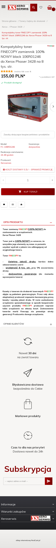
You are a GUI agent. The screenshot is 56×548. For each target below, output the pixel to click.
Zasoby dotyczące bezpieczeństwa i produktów (26, 134)
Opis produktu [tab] (13, 222)
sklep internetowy (23, 540)
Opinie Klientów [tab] (13, 323)
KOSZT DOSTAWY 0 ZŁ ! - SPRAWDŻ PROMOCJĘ (27, 169)
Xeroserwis (6, 163)
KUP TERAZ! (28, 191)
